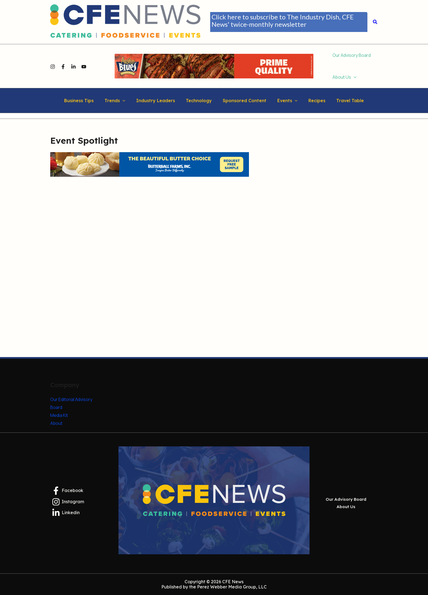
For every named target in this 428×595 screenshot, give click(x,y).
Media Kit (59, 415)
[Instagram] (52, 66)
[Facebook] (63, 66)
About (56, 423)
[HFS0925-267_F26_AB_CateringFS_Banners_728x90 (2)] (214, 66)
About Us (346, 505)
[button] (288, 22)
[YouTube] (83, 66)
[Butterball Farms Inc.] (149, 164)
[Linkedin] (73, 66)
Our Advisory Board (346, 500)
